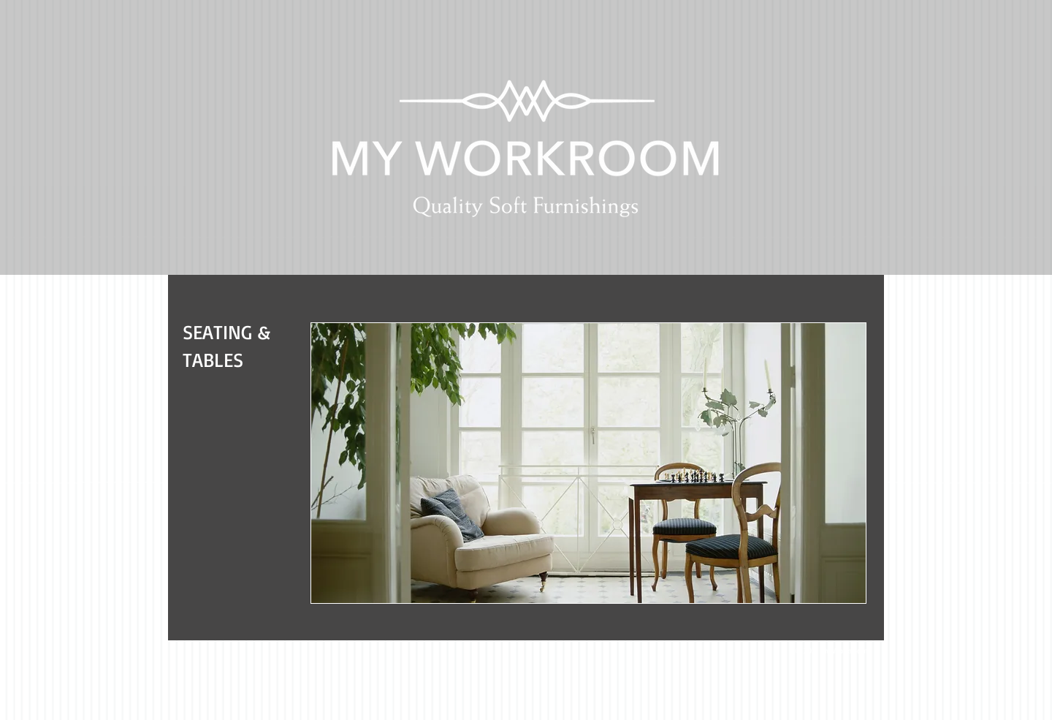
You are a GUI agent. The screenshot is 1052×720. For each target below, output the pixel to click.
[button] (588, 463)
